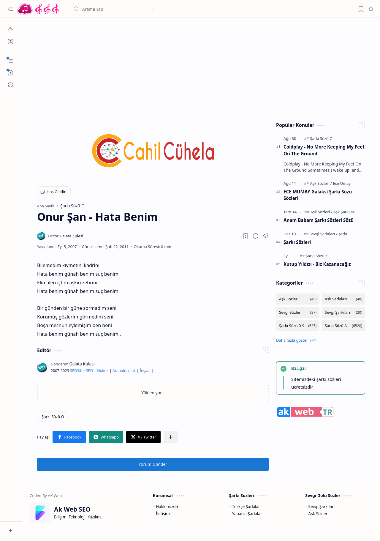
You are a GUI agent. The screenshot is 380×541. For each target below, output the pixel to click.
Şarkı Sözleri (297, 242)
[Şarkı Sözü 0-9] (297, 325)
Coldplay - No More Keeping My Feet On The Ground (324, 150)
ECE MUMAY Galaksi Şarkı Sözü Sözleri (318, 195)
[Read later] (245, 235)
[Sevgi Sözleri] (297, 312)
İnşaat (145, 370)
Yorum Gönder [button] (153, 464)
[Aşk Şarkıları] (344, 211)
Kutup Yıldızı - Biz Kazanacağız (317, 264)
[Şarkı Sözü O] (53, 416)
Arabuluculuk (124, 370)
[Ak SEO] (10, 42)
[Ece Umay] (342, 183)
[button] (10, 8)
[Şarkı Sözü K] (317, 255)
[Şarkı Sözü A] (343, 325)
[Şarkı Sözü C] (321, 138)
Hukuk (102, 370)
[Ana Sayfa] (10, 30)
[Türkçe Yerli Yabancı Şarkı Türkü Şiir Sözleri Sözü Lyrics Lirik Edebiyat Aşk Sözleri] (38, 9)
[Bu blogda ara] (111, 9)
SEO (73, 370)
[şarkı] (342, 233)
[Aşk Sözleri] (321, 183)
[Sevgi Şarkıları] (323, 233)
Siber (81, 370)
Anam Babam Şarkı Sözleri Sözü (319, 220)
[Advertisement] (201, 68)
